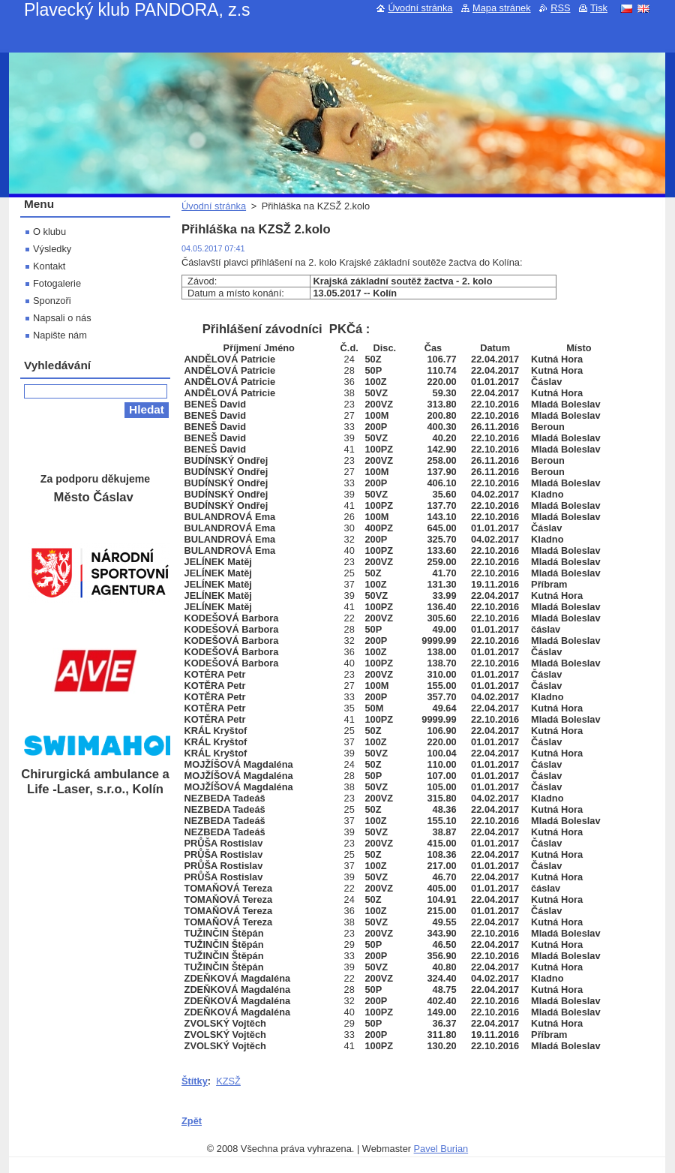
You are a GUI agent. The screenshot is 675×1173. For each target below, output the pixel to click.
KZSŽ (228, 1081)
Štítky (195, 1081)
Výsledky (52, 248)
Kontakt (49, 266)
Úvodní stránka (214, 206)
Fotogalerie (57, 283)
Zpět (192, 1120)
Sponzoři (52, 300)
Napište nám (60, 335)
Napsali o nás (62, 317)
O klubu (49, 231)
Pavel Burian (441, 1148)
